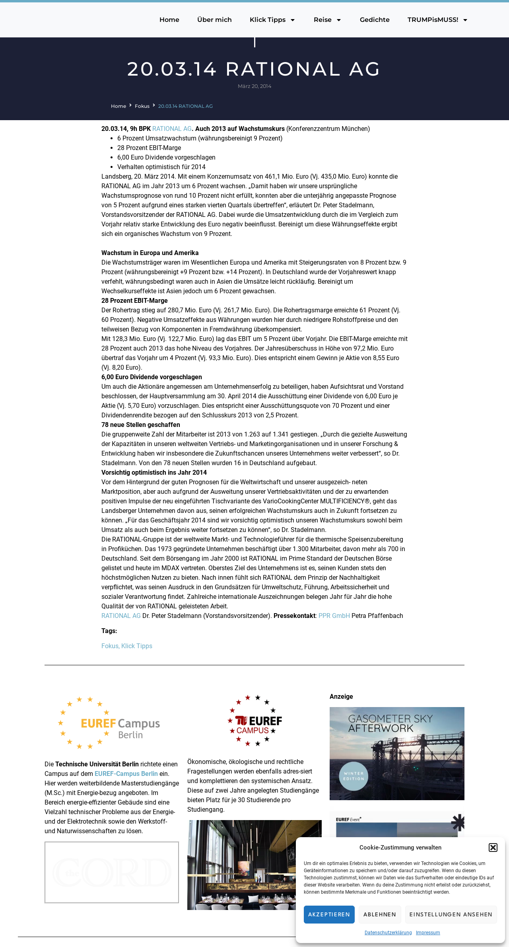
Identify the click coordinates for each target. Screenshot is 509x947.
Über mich (214, 19)
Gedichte (375, 19)
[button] (493, 848)
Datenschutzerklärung (388, 932)
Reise (328, 20)
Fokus (142, 106)
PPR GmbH (334, 616)
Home (169, 19)
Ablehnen (379, 915)
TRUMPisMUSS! (438, 20)
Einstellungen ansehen (451, 915)
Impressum (428, 932)
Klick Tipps (273, 20)
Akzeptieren (329, 915)
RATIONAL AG (172, 129)
